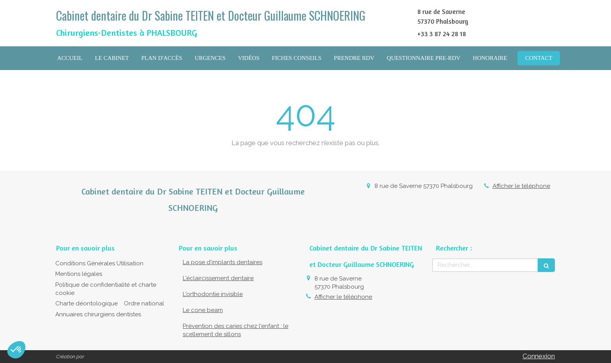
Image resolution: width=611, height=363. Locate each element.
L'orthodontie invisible (213, 294)
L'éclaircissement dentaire (218, 278)
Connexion (539, 356)
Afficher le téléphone (521, 185)
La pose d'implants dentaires (222, 262)
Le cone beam (203, 310)
